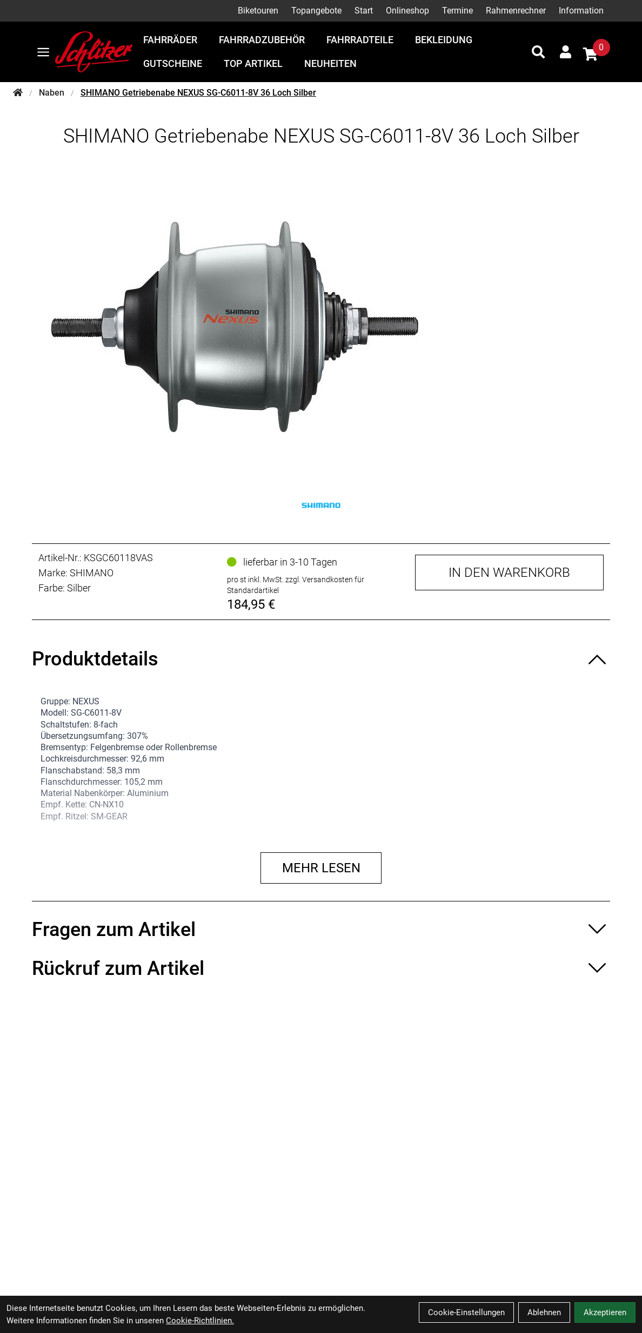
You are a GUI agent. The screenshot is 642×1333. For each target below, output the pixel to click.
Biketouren (258, 10)
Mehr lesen (321, 868)
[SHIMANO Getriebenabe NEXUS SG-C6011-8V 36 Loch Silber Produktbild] (321, 326)
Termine (457, 10)
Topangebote (316, 10)
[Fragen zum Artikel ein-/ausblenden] (321, 929)
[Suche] (538, 52)
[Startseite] (18, 92)
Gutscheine (172, 63)
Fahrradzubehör (262, 39)
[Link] (43, 52)
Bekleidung (443, 39)
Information (581, 10)
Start (364, 10)
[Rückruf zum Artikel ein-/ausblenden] (321, 968)
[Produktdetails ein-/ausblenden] (321, 659)
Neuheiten (330, 63)
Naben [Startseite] (51, 92)
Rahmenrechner (516, 10)
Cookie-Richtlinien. (200, 1320)
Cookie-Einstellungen (466, 1312)
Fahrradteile (359, 39)
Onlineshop (407, 10)
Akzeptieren (605, 1312)
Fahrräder (170, 39)
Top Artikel (253, 63)
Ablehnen (544, 1312)
